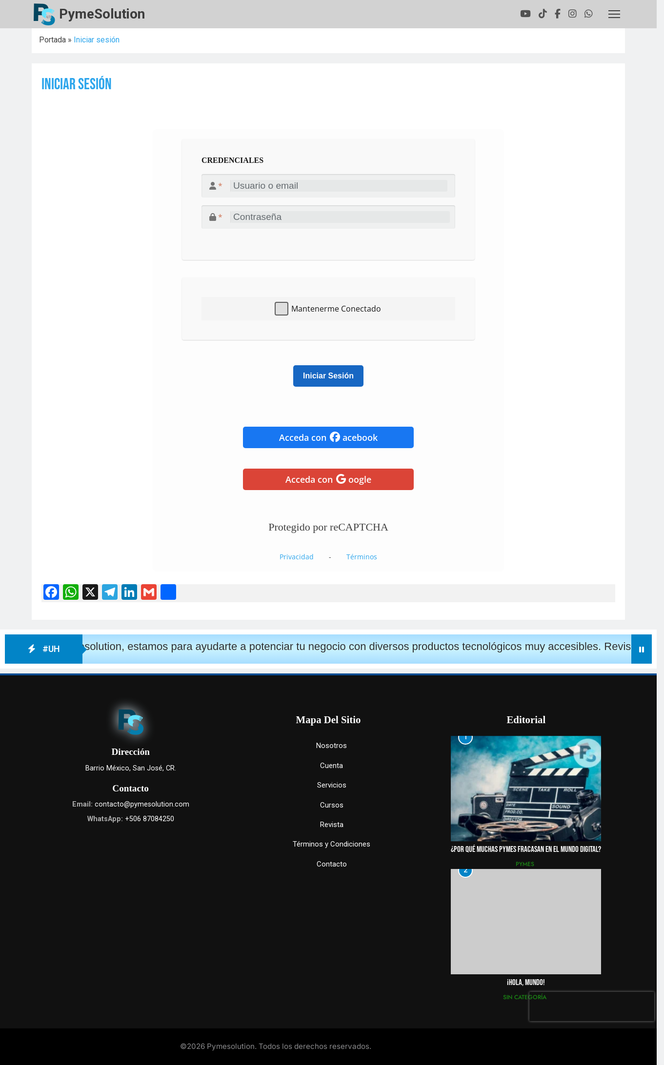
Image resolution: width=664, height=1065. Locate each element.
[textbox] (328, 199)
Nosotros (331, 745)
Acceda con (328, 437)
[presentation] (591, 1006)
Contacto (332, 864)
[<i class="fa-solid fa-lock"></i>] (340, 217)
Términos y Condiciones (331, 844)
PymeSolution (102, 14)
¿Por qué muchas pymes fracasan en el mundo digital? (526, 849)
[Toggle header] (614, 14)
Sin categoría (524, 997)
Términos (361, 556)
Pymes (525, 864)
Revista (331, 824)
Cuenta (331, 765)
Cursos (331, 805)
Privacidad (297, 556)
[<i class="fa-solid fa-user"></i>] (339, 186)
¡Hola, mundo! (526, 982)
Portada (52, 39)
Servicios (331, 785)
